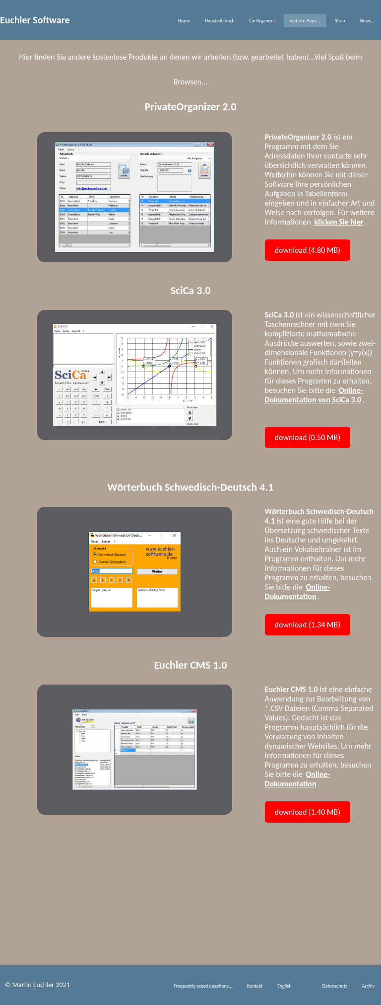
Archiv (368, 986)
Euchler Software (35, 20)
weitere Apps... (305, 20)
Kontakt (254, 986)
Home (184, 20)
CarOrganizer (262, 20)
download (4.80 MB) (308, 250)
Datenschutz (334, 986)
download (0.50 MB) (308, 437)
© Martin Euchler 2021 (37, 985)
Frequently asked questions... (203, 986)
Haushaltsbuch (220, 20)
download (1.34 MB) (308, 624)
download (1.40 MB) (308, 812)
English (284, 986)
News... (367, 20)
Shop (340, 20)
